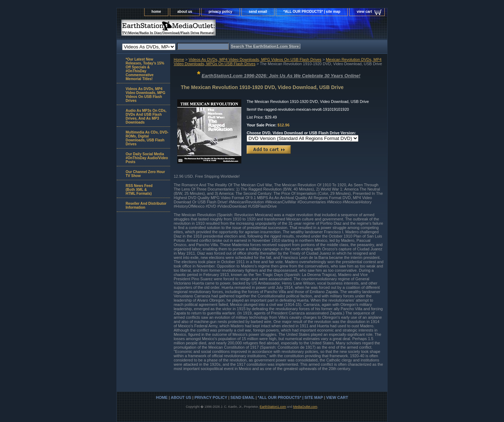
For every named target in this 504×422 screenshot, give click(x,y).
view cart (364, 12)
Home (179, 59)
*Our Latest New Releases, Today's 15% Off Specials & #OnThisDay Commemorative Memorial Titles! (145, 69)
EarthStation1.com (272, 406)
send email (258, 12)
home (156, 12)
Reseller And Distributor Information (146, 205)
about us (184, 12)
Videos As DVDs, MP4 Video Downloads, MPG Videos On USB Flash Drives (255, 59)
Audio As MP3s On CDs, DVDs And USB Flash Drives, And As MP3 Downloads (146, 116)
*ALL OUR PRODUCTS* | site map (311, 12)
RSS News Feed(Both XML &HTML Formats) (139, 190)
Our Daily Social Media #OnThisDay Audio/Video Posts (147, 158)
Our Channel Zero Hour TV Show (145, 174)
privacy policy (220, 12)
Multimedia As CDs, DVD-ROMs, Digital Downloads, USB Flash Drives (147, 138)
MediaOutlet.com (305, 406)
